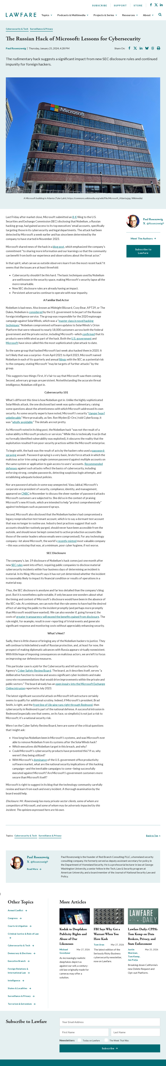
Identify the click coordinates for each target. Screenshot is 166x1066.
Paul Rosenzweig (16, 48)
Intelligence (16, 980)
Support (120, 5)
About (147, 15)
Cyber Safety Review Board (34, 670)
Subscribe (99, 5)
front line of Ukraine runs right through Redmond (63, 705)
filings (62, 359)
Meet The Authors (142, 238)
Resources (128, 15)
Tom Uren (99, 944)
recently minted (67, 541)
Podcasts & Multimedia (71, 15)
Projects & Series (104, 15)
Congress (15, 918)
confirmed (88, 334)
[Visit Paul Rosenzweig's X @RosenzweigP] (153, 223)
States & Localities (19, 988)
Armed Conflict (17, 910)
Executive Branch (19, 961)
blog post (58, 246)
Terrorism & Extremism (22, 1004)
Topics (45, 15)
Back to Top (152, 835)
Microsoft (12, 343)
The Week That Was (119, 1040)
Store (138, 5)
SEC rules (17, 565)
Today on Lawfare (91, 1040)
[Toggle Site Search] (160, 15)
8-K (74, 217)
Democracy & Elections (21, 953)
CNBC (25, 493)
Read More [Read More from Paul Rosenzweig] (32, 869)
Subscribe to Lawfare (143, 251)
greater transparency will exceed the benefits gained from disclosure (57, 616)
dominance (40, 759)
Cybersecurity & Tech (17, 29)
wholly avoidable (22, 422)
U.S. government (81, 338)
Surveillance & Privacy (41, 29)
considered (36, 312)
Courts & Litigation (19, 926)
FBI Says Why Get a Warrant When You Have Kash (107, 934)
